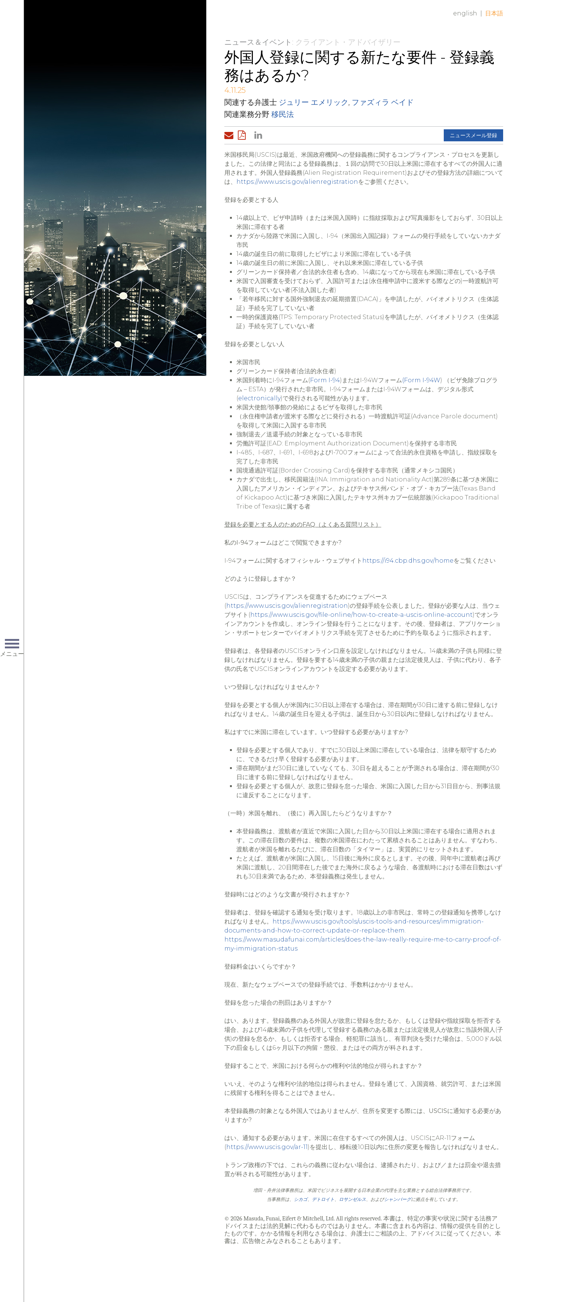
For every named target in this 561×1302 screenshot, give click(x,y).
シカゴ (300, 1199)
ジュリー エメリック (313, 102)
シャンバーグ (397, 1199)
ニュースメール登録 (473, 135)
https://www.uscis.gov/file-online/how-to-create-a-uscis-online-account (361, 614)
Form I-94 (325, 380)
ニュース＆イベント (258, 42)
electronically (259, 398)
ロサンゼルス (352, 1199)
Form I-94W (422, 380)
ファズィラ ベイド (383, 102)
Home (129, 19)
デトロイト (323, 1199)
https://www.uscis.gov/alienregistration (297, 181)
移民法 (282, 114)
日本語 (494, 13)
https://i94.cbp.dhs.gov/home (408, 560)
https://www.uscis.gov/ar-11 (267, 1147)
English (465, 13)
